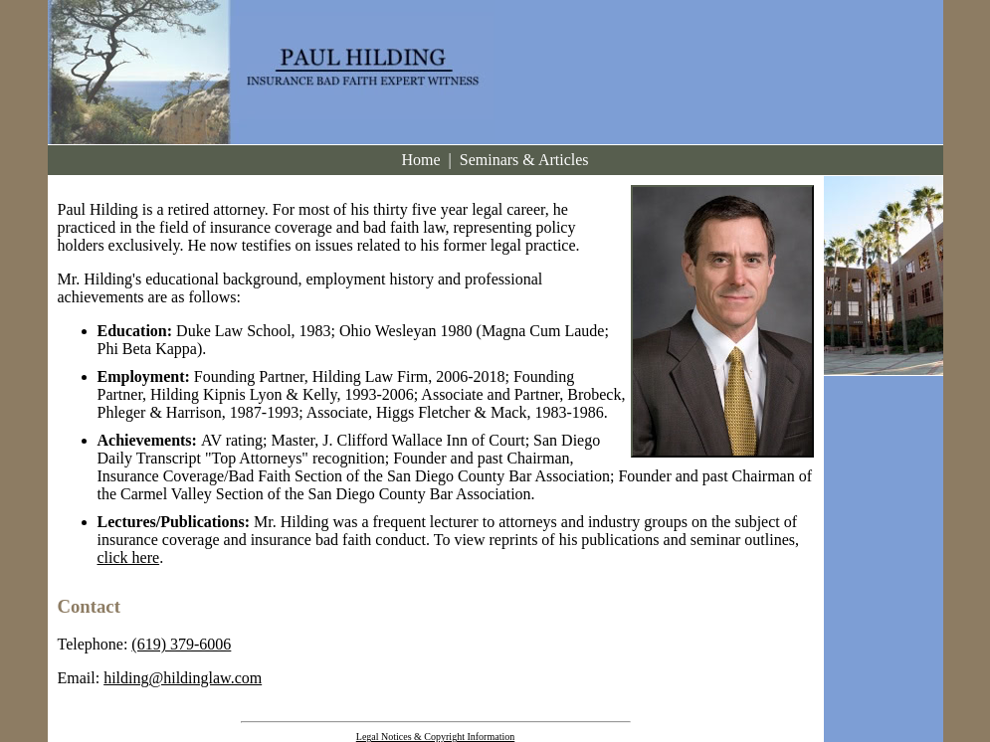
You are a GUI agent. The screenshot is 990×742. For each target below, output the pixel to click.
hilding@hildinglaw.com (182, 677)
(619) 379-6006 (181, 644)
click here (129, 557)
